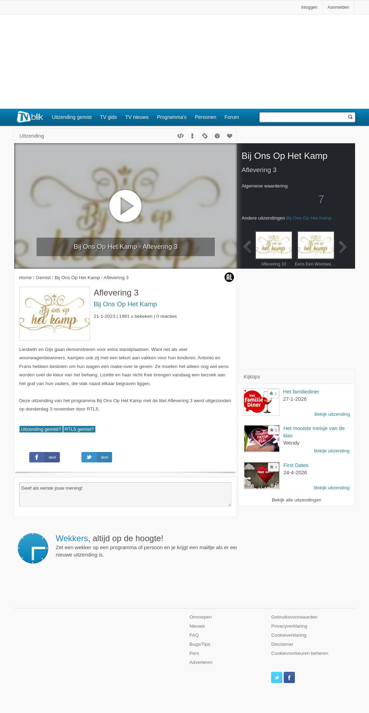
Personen (206, 117)
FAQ (194, 635)
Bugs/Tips (199, 644)
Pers (194, 653)
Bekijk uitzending (332, 414)
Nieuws (197, 626)
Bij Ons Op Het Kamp (125, 304)
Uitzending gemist (72, 117)
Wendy (291, 443)
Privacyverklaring (289, 626)
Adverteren (201, 662)
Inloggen (309, 7)
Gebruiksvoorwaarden (294, 617)
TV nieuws (137, 117)
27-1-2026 (295, 399)
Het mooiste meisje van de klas (314, 431)
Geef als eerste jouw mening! (125, 494)
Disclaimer (282, 644)
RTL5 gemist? (79, 429)
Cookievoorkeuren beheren (299, 653)
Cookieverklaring (288, 635)
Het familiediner (301, 391)
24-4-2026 (295, 472)
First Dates (295, 465)
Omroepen (200, 617)
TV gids (108, 117)
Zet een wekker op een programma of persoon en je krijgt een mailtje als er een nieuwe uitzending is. (147, 546)
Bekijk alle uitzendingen (296, 500)
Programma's (172, 117)
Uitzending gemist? (41, 429)
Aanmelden (338, 7)
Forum (232, 117)
